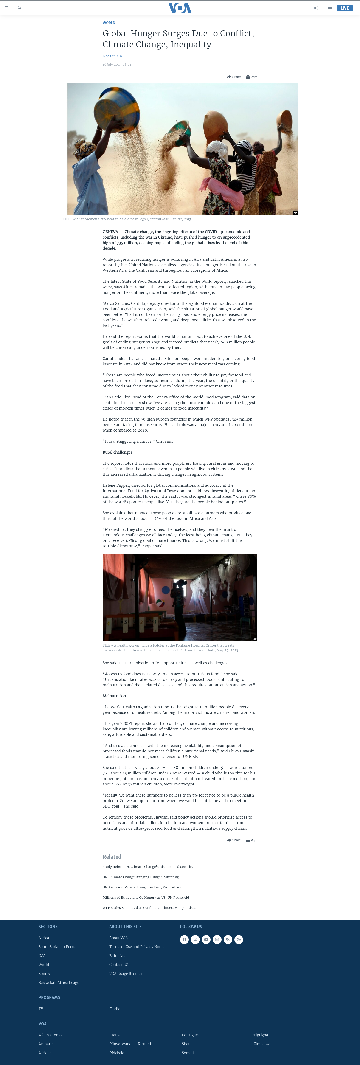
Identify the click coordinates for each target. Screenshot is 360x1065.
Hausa (115, 1035)
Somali (188, 1053)
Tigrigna (260, 1035)
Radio (115, 1009)
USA (42, 956)
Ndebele (117, 1053)
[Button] (234, 77)
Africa (44, 938)
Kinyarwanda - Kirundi (130, 1044)
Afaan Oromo (50, 1035)
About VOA (118, 938)
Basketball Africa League (60, 983)
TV (41, 1009)
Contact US (118, 965)
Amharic (46, 1044)
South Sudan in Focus (57, 947)
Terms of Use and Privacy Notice (137, 947)
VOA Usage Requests (126, 974)
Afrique (45, 1053)
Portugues (191, 1035)
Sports (44, 974)
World (109, 23)
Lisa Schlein (112, 56)
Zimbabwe (262, 1044)
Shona (187, 1044)
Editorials (117, 956)
